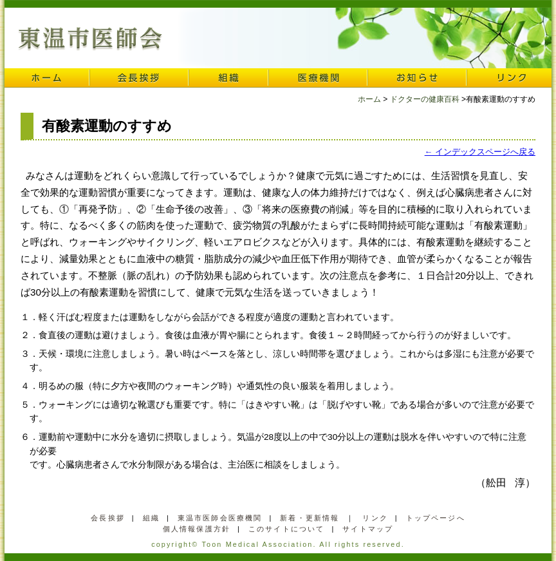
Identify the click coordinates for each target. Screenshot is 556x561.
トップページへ (435, 518)
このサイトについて (286, 529)
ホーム (47, 78)
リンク (509, 78)
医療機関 (317, 78)
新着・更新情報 (309, 518)
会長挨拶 (139, 78)
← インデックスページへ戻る (480, 152)
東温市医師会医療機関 (220, 518)
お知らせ (417, 78)
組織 (228, 78)
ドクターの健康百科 (424, 99)
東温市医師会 (90, 39)
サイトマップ (367, 529)
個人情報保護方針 (196, 529)
